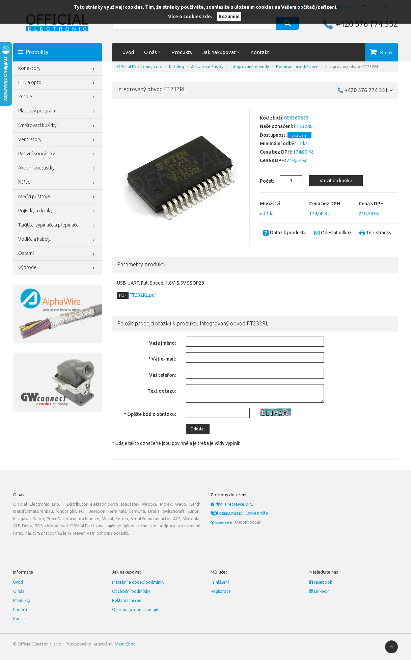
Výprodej (57, 268)
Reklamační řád (126, 600)
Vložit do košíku (336, 180)
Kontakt (259, 52)
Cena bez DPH (324, 203)
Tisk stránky (378, 232)
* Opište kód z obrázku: (150, 414)
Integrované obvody (249, 66)
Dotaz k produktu (288, 232)
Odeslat (197, 429)
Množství (270, 203)
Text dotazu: (161, 391)
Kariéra (20, 609)
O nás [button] (152, 52)
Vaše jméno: (162, 343)
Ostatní (57, 254)
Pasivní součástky (57, 154)
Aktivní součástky (57, 168)
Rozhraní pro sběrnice (297, 66)
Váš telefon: (162, 375)
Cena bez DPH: (276, 152)
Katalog (176, 66)
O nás (18, 591)
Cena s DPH (371, 203)
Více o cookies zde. (190, 16)
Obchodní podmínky (131, 591)
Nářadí (57, 182)
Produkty (181, 52)
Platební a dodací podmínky (138, 582)
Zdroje (57, 97)
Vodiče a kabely (57, 239)
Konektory (57, 69)
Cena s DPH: (273, 160)
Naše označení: (276, 126)
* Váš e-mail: (162, 359)
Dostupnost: (273, 135)
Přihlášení (220, 582)
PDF (123, 295)
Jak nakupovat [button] (221, 52)
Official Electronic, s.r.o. (139, 66)
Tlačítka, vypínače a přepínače (57, 225)
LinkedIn (319, 591)
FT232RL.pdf (142, 295)
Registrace (221, 591)
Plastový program (57, 111)
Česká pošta (256, 513)
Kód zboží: (271, 118)
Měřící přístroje (57, 197)
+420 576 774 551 (369, 90)
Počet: (263, 181)
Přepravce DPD (239, 504)
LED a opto (57, 83)
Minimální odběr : (279, 143)
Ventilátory (57, 140)
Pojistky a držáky (57, 211)
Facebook (320, 582)
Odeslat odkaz (336, 232)
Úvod (128, 52)
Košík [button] (386, 52)
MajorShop (125, 644)
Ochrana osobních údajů (135, 609)
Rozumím (229, 16)
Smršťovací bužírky (57, 126)
